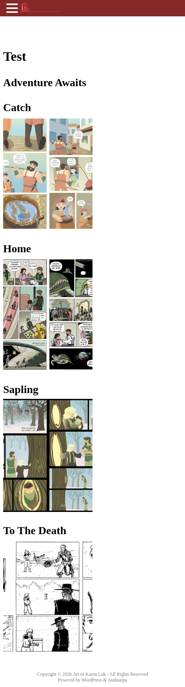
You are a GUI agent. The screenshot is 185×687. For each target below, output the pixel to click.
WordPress (92, 680)
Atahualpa (117, 680)
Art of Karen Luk (89, 674)
